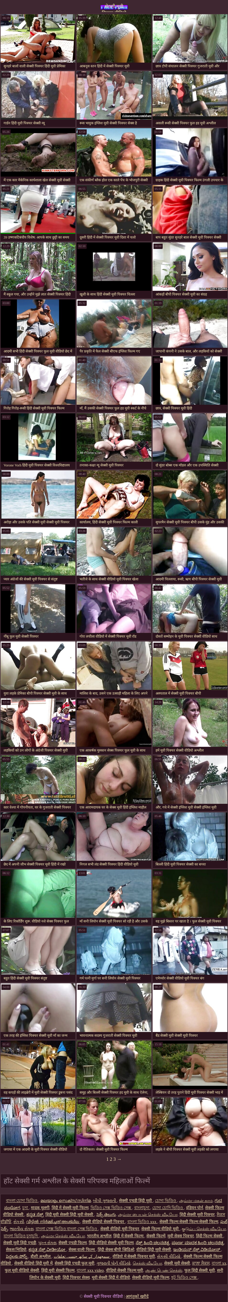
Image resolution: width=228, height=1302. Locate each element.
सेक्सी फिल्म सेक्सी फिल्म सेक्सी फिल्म (188, 1222)
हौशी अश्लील (41, 1256)
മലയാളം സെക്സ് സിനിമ (65, 1200)
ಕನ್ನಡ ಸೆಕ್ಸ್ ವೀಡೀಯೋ (47, 1249)
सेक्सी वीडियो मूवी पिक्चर (120, 1229)
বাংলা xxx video (90, 1270)
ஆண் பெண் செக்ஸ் (163, 1270)
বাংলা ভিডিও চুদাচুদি (21, 1236)
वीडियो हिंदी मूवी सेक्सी (153, 1249)
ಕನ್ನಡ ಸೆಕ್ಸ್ (34, 1214)
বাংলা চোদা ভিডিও (22, 1200)
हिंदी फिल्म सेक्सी (210, 1236)
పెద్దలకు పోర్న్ (17, 1256)
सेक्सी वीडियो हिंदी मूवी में (33, 1263)
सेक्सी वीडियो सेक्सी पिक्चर (103, 1222)
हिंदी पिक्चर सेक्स (76, 1277)
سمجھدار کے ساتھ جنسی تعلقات (82, 1256)
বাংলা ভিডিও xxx (142, 1222)
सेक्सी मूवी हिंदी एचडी (19, 1243)
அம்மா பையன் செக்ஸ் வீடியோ (148, 1214)
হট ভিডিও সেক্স (184, 1277)
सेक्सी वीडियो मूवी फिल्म (151, 1277)
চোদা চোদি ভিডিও (168, 1208)
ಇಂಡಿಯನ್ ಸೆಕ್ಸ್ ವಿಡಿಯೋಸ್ (197, 1249)
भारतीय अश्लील (99, 1236)
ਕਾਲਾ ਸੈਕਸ (201, 1263)
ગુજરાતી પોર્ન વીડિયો (113, 1263)
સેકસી (18, 1222)
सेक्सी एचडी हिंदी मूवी (136, 1200)
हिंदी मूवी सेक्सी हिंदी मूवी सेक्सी (69, 1214)
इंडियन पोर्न (194, 1208)
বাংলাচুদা (142, 1208)
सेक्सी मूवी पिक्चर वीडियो (114, 8)
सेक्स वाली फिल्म (82, 1249)
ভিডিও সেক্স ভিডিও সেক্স (111, 1208)
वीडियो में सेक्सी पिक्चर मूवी (134, 1256)
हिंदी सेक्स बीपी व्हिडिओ (116, 1249)
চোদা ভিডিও (166, 1200)
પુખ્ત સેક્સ (47, 1243)
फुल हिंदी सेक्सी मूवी (199, 1270)
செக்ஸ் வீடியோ (147, 1263)
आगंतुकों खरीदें (137, 1296)
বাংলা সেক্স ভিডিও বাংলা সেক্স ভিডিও (67, 1229)
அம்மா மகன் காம (196, 1200)
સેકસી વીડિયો (169, 1256)
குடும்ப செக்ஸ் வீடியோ (204, 1229)
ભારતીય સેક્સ (22, 1229)
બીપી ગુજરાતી (105, 1200)
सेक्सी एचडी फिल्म (72, 1243)
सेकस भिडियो (16, 1249)
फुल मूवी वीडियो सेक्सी (22, 1270)
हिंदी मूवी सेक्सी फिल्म (58, 1270)
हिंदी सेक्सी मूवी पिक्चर (197, 1214)
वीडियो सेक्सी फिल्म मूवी (124, 1270)
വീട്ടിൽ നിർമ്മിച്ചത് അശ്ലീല (53, 1222)
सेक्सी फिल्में (155, 1236)
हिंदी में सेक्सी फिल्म (128, 1236)
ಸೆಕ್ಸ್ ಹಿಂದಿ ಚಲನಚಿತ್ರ (153, 1243)
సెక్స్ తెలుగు (106, 1214)
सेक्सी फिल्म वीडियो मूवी (160, 1229)
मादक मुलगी (40, 1208)
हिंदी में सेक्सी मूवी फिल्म (70, 1208)
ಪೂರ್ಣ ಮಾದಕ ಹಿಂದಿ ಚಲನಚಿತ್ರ (198, 1243)
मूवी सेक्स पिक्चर (180, 1236)
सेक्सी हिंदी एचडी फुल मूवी (74, 1263)
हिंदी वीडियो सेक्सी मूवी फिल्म (111, 1243)
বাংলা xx (219, 1263)
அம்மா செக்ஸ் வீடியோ (63, 1236)
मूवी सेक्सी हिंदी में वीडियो (111, 1277)
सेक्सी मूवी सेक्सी (177, 1263)
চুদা (25, 1208)
